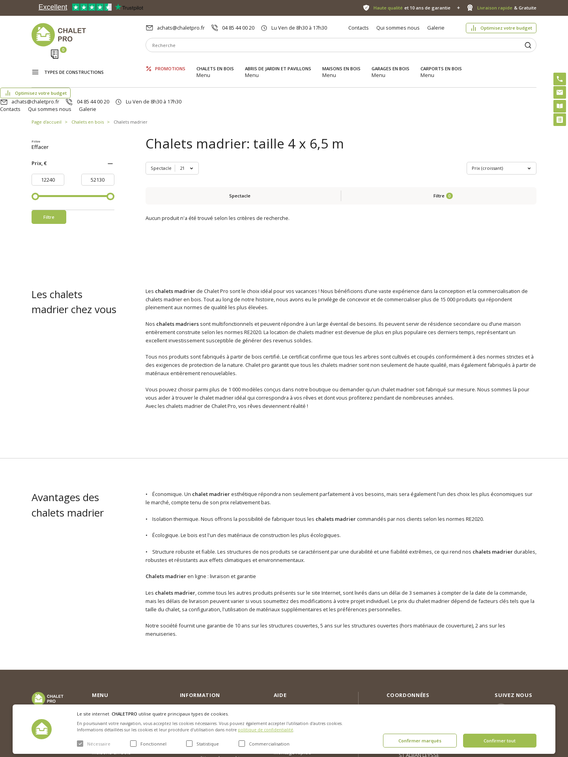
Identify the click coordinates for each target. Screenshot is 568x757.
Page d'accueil (47, 85)
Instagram (523, 640)
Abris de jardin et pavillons (278, 62)
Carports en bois (441, 62)
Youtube (522, 674)
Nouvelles (192, 651)
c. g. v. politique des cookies (212, 689)
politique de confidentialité (265, 730)
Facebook (523, 657)
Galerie (436, 27)
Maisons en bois (341, 62)
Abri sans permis (294, 651)
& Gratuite (506, 8)
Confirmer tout (500, 741)
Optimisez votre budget (506, 28)
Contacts (358, 27)
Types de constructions (74, 63)
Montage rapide (292, 683)
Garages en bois (390, 62)
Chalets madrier (131, 85)
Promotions (170, 62)
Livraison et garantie (203, 676)
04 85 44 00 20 (238, 27)
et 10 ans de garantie (412, 8)
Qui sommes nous (398, 27)
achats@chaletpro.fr (181, 27)
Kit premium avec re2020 (294, 668)
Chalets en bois (215, 62)
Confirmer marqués (419, 741)
